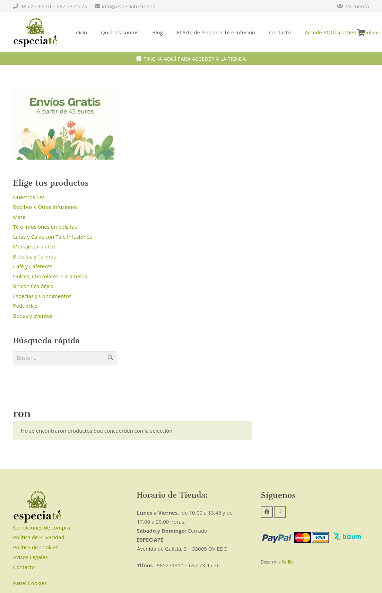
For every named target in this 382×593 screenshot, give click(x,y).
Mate (19, 216)
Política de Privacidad (38, 538)
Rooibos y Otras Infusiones (45, 206)
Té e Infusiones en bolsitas (45, 226)
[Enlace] (35, 32)
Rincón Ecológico (33, 285)
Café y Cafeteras (32, 266)
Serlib (287, 563)
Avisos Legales (30, 557)
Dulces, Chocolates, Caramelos (50, 276)
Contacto (24, 567)
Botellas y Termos (34, 256)
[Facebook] (267, 513)
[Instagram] (280, 513)
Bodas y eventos (33, 315)
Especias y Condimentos (42, 296)
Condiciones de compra (41, 528)
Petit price (25, 305)
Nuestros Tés (29, 197)
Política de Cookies (35, 547)
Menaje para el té (34, 246)
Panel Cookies (30, 584)
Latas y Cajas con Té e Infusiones (52, 236)
